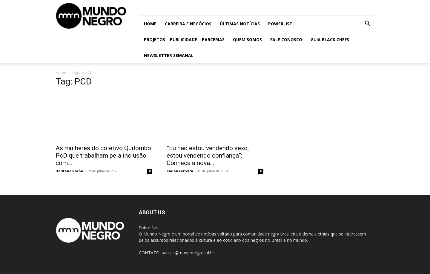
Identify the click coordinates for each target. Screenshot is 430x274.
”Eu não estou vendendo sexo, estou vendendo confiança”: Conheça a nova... (208, 155)
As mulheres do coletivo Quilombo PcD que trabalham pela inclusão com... (103, 155)
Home (150, 24)
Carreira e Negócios (188, 24)
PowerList (280, 24)
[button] (367, 24)
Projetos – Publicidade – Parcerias (184, 39)
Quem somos (247, 39)
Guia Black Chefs (330, 39)
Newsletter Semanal (169, 55)
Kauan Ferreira (180, 171)
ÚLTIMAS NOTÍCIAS (240, 24)
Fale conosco (286, 39)
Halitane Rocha (69, 171)
